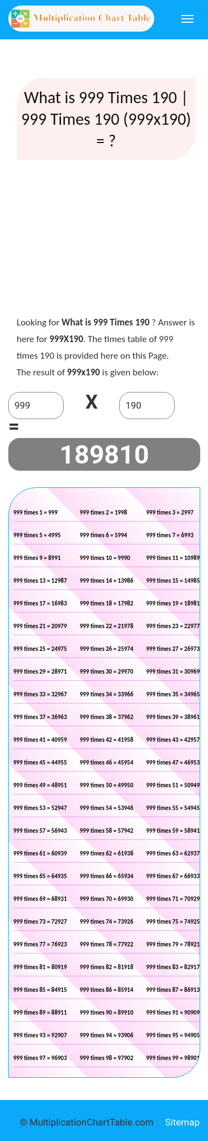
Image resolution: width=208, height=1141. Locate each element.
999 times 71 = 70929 (173, 899)
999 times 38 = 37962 (107, 717)
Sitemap (182, 1122)
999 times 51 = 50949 (173, 785)
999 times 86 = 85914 (107, 990)
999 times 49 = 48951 (40, 785)
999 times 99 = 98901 (173, 1058)
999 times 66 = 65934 (107, 876)
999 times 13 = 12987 (40, 580)
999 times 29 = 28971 (40, 671)
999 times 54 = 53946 (107, 808)
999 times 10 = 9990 (105, 558)
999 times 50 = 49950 (107, 785)
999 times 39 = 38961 (173, 717)
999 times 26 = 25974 (107, 649)
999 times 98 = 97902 (107, 1058)
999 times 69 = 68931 (40, 899)
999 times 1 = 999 (35, 512)
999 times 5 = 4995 (36, 535)
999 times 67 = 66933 (173, 876)
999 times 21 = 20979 (40, 626)
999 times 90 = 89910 (107, 1012)
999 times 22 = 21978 (107, 626)
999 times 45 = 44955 (40, 762)
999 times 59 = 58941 (173, 830)
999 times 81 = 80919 (40, 967)
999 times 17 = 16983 (40, 603)
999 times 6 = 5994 (103, 535)
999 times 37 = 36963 (40, 717)
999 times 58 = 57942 (107, 830)
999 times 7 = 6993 (170, 535)
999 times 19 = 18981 (173, 603)
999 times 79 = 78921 (173, 944)
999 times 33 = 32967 (40, 694)
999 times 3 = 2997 (170, 512)
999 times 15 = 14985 (173, 580)
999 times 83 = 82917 (173, 967)
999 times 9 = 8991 (36, 558)
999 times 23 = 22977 (173, 626)
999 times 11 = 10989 (173, 558)
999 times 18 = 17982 (107, 603)
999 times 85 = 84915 (40, 990)
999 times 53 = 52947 (40, 808)
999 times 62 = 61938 (107, 853)
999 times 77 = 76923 (40, 944)
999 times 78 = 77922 (107, 944)
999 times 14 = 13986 (107, 580)
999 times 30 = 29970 (107, 671)
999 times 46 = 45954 (107, 762)
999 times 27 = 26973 (173, 649)
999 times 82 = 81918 (107, 967)
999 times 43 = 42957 (173, 739)
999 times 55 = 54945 (173, 808)
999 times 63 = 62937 (173, 853)
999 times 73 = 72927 (40, 921)
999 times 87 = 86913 (173, 990)
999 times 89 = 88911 (40, 1012)
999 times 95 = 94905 (173, 1035)
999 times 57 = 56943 (40, 830)
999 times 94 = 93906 (107, 1035)
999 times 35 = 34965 (173, 694)
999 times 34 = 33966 (107, 694)
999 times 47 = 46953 (173, 762)
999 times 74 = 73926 (107, 921)
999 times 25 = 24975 (40, 649)
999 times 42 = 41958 (107, 739)
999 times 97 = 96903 (40, 1058)
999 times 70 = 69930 (107, 899)
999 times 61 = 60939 (40, 853)
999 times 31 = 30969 (173, 671)
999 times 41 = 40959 (40, 739)
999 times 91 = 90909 (173, 1012)
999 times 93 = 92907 (40, 1035)
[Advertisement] (106, 240)
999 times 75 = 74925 (173, 921)
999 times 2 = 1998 (103, 512)
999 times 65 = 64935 (40, 876)
